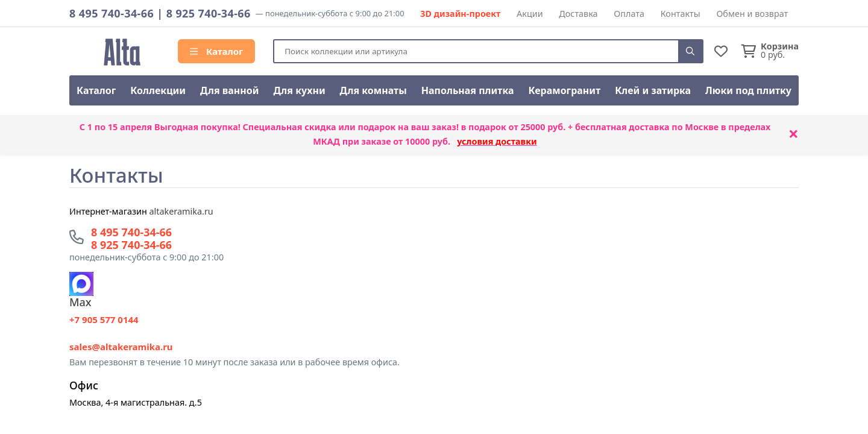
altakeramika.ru (181, 211)
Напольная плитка (467, 90)
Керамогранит (564, 90)
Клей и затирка (653, 90)
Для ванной (229, 90)
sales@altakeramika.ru (121, 347)
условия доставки (497, 141)
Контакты (680, 13)
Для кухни (299, 90)
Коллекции (158, 90)
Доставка (578, 13)
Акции (530, 13)
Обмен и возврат (752, 13)
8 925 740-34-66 (208, 13)
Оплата (629, 13)
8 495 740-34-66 (111, 13)
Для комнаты (373, 90)
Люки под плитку (748, 90)
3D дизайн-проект (460, 13)
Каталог (216, 51)
